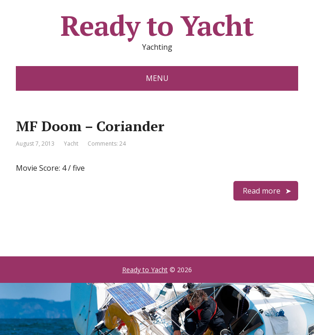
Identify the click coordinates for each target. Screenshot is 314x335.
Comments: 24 (107, 143)
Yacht (71, 143)
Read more (261, 191)
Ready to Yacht (157, 25)
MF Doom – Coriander (90, 126)
